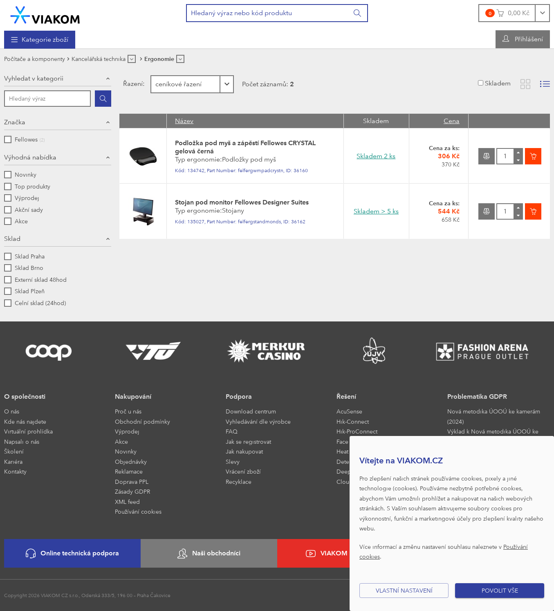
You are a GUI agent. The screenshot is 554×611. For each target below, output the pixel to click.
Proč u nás (128, 411)
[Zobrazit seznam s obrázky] (545, 84)
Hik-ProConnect (356, 431)
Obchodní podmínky (142, 421)
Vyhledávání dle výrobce (258, 421)
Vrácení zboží (243, 471)
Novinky (126, 451)
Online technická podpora (72, 553)
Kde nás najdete (25, 421)
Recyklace (238, 481)
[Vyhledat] (358, 13)
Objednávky (131, 461)
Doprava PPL (131, 481)
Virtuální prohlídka (28, 431)
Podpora (239, 396)
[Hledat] (103, 98)
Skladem (498, 83)
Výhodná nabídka (30, 157)
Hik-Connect (352, 421)
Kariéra (13, 461)
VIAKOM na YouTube (345, 553)
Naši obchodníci (208, 553)
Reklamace (129, 471)
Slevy (233, 461)
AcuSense (349, 411)
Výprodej (127, 431)
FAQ (232, 431)
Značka (14, 122)
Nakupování (133, 396)
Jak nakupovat (244, 451)
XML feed (127, 501)
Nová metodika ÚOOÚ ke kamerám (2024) (493, 416)
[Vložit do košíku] (533, 156)
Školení (14, 451)
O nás (11, 411)
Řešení (346, 396)
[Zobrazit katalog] (525, 84)
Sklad (12, 239)
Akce (121, 441)
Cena (452, 121)
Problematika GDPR (477, 396)
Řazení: (134, 84)
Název (184, 121)
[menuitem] (39, 40)
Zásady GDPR (132, 491)
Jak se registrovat (248, 441)
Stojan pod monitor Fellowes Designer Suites (242, 202)
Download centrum (251, 411)
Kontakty (15, 471)
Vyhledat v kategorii (33, 78)
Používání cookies (138, 511)
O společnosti (24, 396)
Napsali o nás (21, 441)
